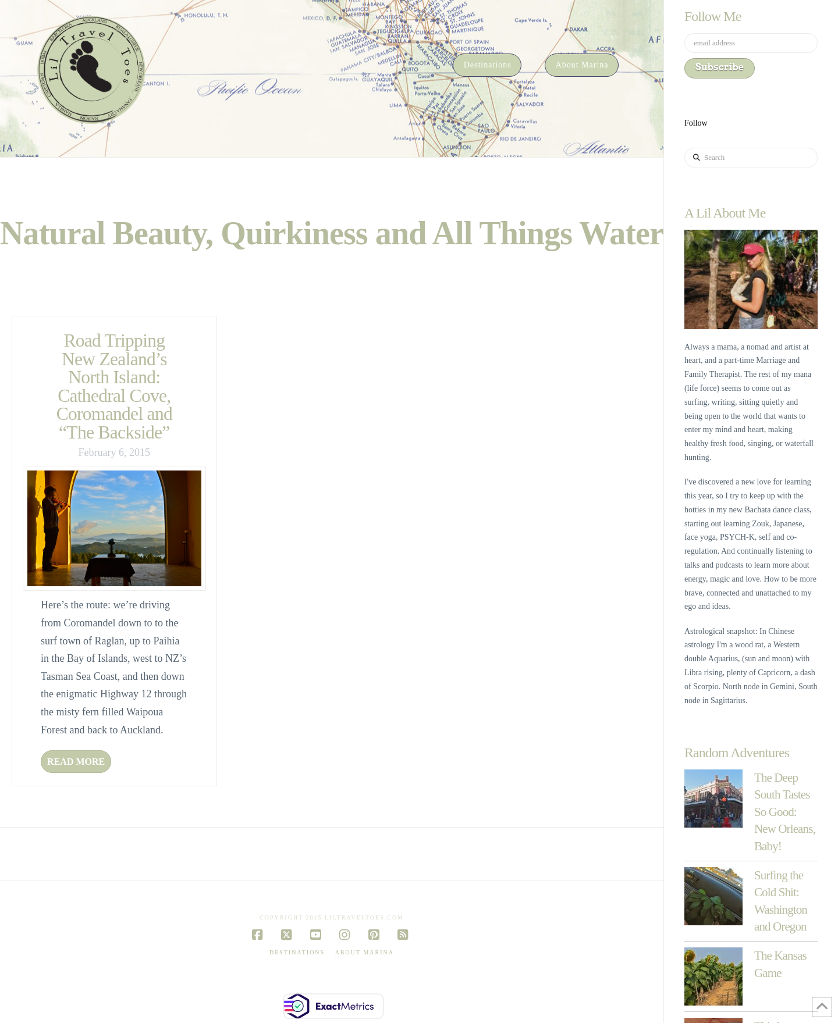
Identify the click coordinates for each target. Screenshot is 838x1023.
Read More (76, 762)
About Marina (364, 952)
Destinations (297, 952)
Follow (696, 123)
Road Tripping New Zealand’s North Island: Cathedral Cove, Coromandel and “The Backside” (114, 386)
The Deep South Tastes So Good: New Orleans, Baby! (784, 812)
